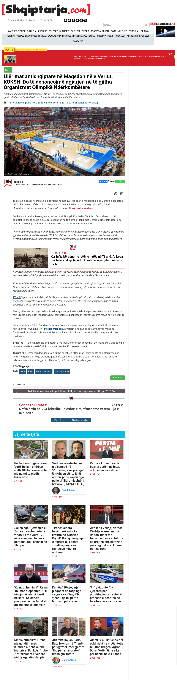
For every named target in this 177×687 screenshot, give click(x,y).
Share (103, 181)
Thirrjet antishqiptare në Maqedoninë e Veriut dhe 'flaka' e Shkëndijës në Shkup (53, 102)
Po (55, 420)
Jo (64, 420)
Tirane (22, 371)
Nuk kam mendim (80, 420)
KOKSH (17, 297)
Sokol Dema (68, 490)
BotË (113, 31)
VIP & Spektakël (79, 36)
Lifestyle (66, 36)
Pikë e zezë (144, 36)
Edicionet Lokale (25, 31)
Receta (91, 36)
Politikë (53, 31)
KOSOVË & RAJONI (99, 31)
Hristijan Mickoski (53, 328)
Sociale (20, 36)
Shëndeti (64, 31)
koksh (30, 371)
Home (10, 31)
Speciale (42, 36)
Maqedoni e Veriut (44, 371)
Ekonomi (76, 31)
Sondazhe (78, 41)
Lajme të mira (54, 36)
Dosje (110, 36)
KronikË (42, 31)
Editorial (133, 31)
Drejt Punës (31, 36)
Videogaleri (132, 36)
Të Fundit (11, 36)
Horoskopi (101, 36)
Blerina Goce (69, 660)
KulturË (122, 31)
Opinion (145, 31)
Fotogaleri (120, 36)
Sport (85, 31)
